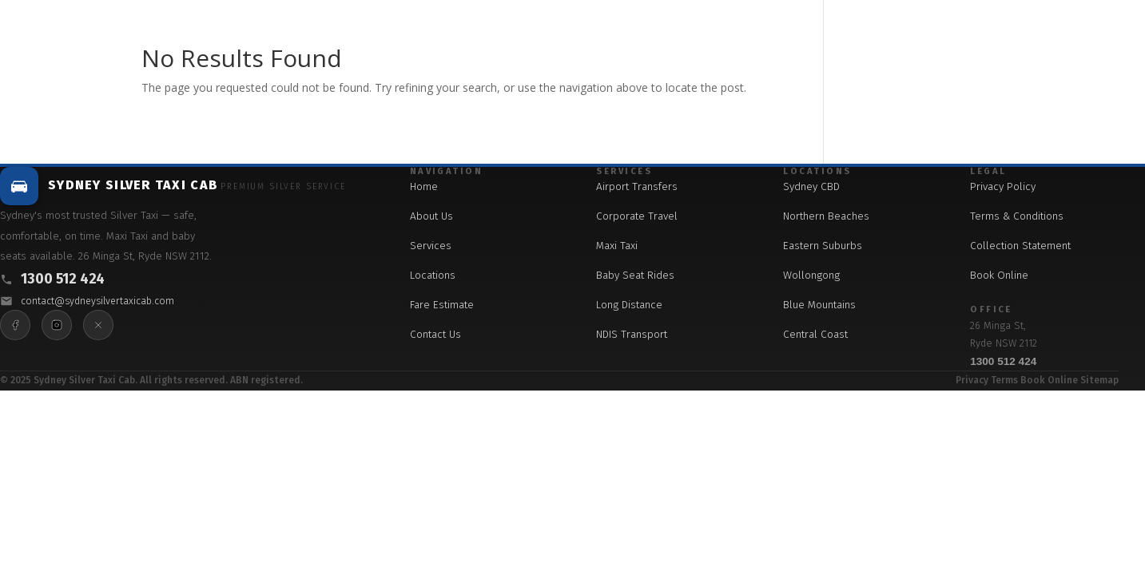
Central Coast (815, 334)
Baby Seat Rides (635, 275)
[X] (98, 325)
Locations (432, 275)
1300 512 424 (63, 279)
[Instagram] (57, 325)
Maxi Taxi (617, 245)
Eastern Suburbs (822, 245)
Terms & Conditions (1016, 216)
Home (424, 186)
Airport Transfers (637, 186)
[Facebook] (15, 325)
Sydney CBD (811, 186)
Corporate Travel (637, 216)
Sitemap (1099, 380)
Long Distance (629, 304)
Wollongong (811, 275)
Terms (1004, 380)
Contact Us (435, 334)
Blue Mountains (819, 304)
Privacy (972, 380)
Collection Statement (1020, 245)
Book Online (999, 275)
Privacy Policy (1003, 186)
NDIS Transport (631, 334)
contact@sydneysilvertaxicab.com (97, 301)
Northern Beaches (826, 216)
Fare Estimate (442, 304)
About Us (431, 216)
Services (430, 245)
